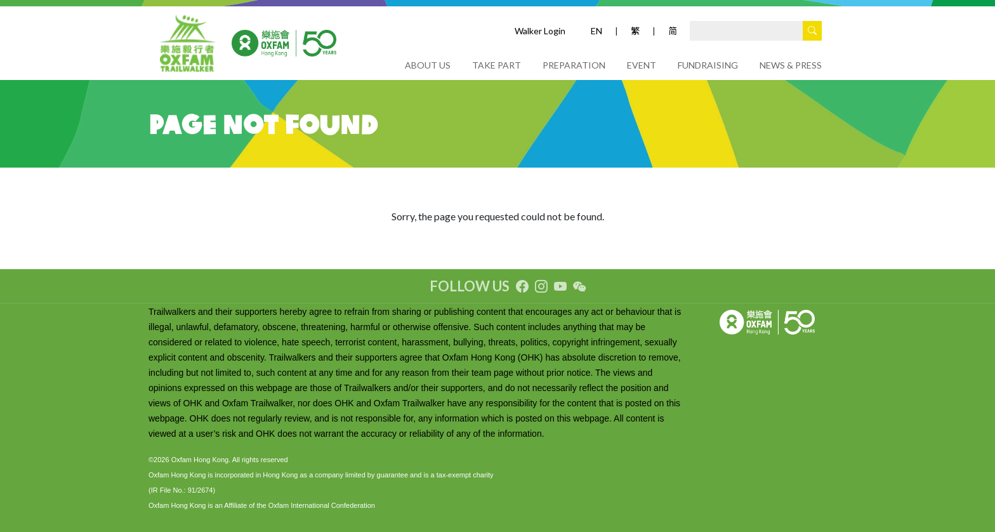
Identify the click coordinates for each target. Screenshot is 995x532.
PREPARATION (574, 65)
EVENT (641, 65)
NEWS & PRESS (791, 65)
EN (596, 30)
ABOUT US (428, 65)
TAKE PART (496, 65)
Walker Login (540, 30)
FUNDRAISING (708, 65)
